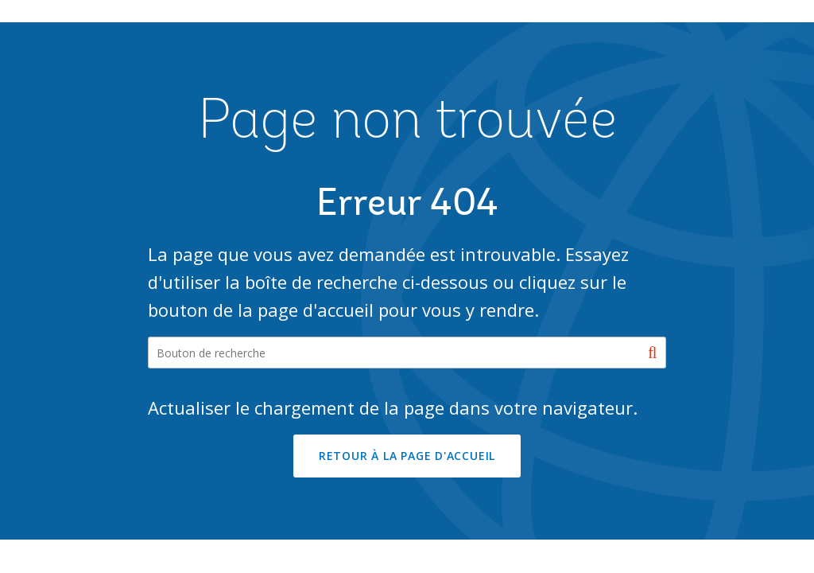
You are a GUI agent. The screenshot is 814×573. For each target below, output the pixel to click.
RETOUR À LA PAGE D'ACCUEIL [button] (407, 455)
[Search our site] (407, 352)
